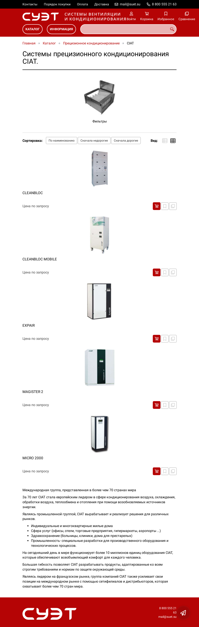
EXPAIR (28, 325)
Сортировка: (32, 141)
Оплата (82, 4)
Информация (61, 29)
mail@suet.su (130, 4)
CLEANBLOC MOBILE (39, 259)
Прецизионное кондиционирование (91, 43)
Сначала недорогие (94, 140)
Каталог (32, 29)
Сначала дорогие (126, 140)
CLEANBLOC (32, 193)
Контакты (29, 4)
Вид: (154, 141)
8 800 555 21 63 (164, 4)
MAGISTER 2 (32, 392)
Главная (29, 43)
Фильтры (99, 121)
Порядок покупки (57, 4)
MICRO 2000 (32, 458)
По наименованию (61, 140)
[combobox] (128, 29)
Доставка (101, 4)
